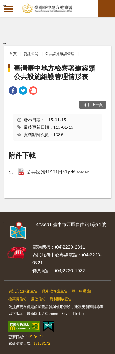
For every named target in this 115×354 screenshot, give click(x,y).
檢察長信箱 (17, 299)
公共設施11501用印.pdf (58, 172)
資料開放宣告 (61, 299)
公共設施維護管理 (59, 53)
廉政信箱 (38, 299)
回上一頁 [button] (95, 104)
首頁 (13, 53)
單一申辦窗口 (83, 291)
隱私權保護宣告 (55, 291)
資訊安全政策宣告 (23, 291)
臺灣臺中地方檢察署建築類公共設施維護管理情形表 (54, 72)
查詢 (106, 8)
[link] (13, 91)
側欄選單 (8, 9)
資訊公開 (31, 53)
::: (4, 4)
